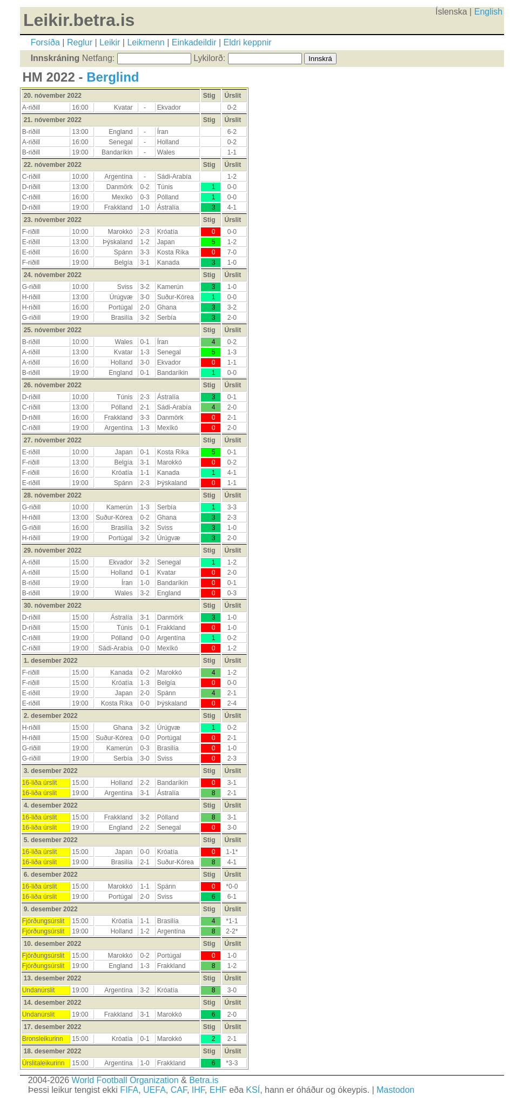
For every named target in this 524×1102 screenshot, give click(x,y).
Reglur (79, 42)
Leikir (109, 42)
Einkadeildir (194, 42)
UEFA (154, 1089)
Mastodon (395, 1089)
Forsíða (45, 42)
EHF (218, 1089)
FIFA (129, 1089)
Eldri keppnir (248, 42)
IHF (198, 1089)
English (488, 11)
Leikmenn (145, 42)
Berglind (112, 77)
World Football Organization (125, 1080)
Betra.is (203, 1080)
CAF (179, 1089)
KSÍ (253, 1089)
